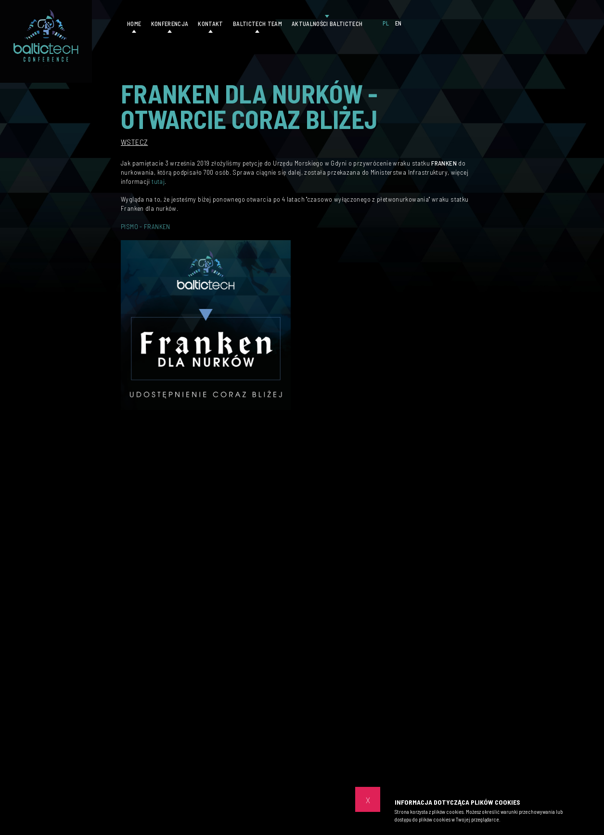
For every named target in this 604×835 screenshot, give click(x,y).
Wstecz (134, 142)
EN (398, 23)
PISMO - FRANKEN (145, 226)
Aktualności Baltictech (327, 23)
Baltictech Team (257, 23)
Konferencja (170, 23)
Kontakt (210, 23)
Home (134, 23)
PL (386, 23)
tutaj (158, 181)
